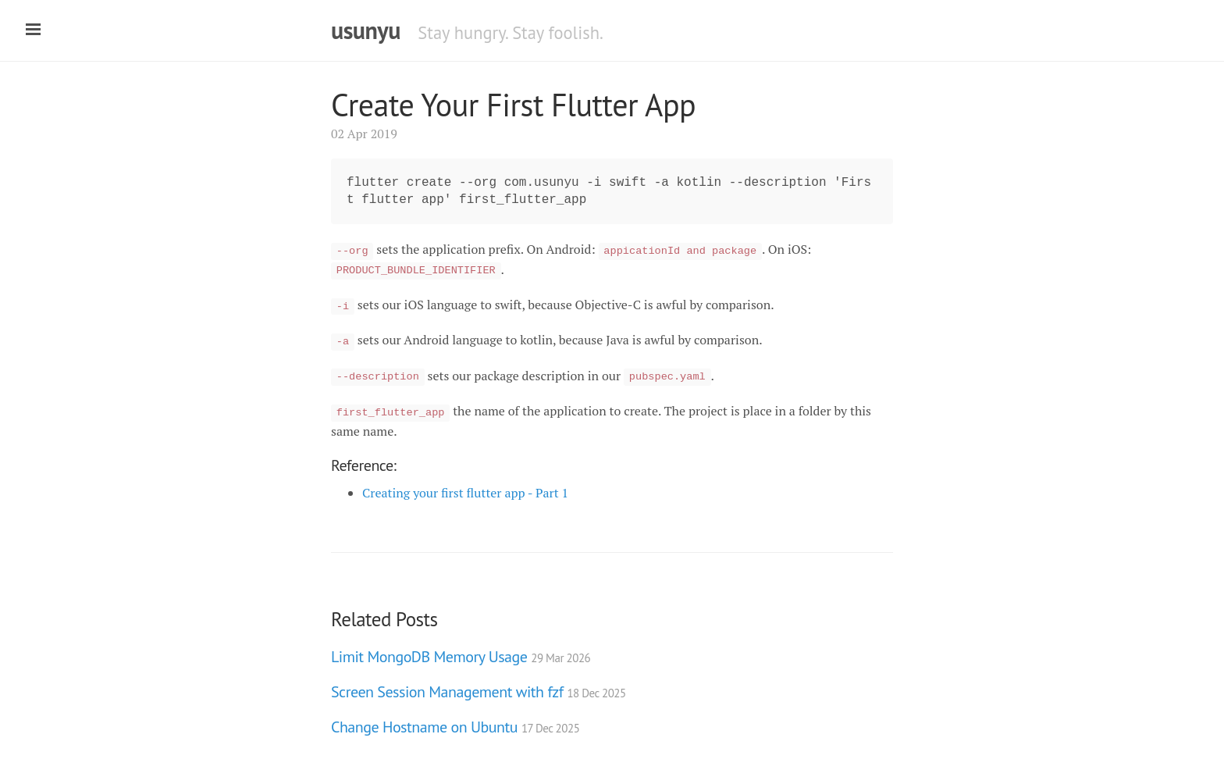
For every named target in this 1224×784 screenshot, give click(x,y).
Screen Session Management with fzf (478, 692)
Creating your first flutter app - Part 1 (465, 492)
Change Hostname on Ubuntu (455, 727)
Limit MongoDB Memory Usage (460, 657)
